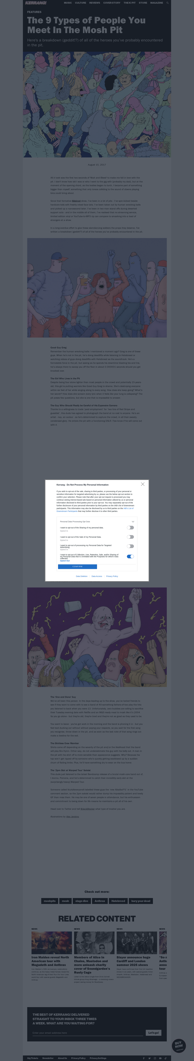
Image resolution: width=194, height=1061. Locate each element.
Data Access (97, 576)
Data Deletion (81, 576)
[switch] (130, 527)
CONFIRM (77, 567)
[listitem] (97, 521)
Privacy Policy (112, 576)
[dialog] (97, 530)
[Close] (143, 485)
